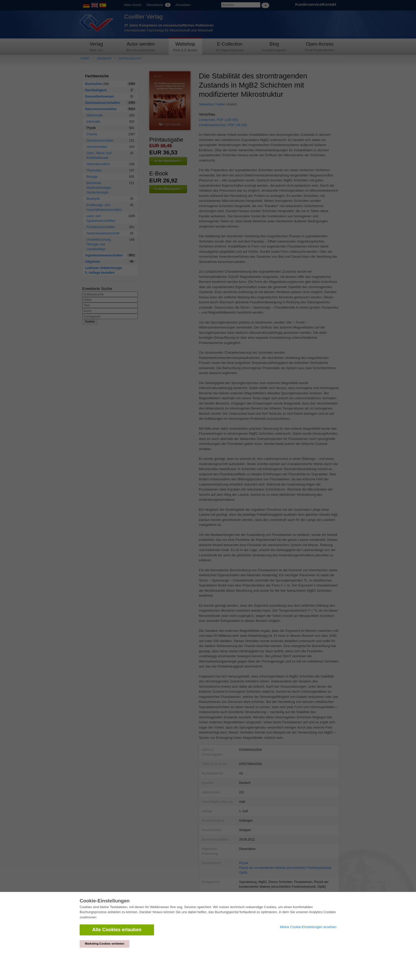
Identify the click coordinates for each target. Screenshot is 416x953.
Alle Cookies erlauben (116, 929)
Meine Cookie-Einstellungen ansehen (308, 927)
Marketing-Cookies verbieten (104, 943)
